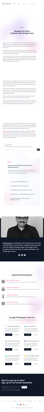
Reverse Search (29, 401)
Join (38, 149)
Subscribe (24, 387)
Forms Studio (13, 401)
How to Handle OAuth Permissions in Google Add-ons (20, 166)
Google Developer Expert (16, 247)
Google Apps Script (9, 251)
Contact (23, 3)
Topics (19, 3)
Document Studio (31, 326)
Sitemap (39, 401)
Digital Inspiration (20, 407)
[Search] (35, 4)
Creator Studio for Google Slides (33, 355)
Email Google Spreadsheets (14, 355)
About (14, 3)
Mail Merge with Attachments (14, 326)
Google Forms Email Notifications (33, 341)
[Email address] (20, 150)
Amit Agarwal (7, 243)
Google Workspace (29, 249)
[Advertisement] (22, 15)
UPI (24, 401)
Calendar (20, 401)
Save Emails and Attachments (14, 341)
